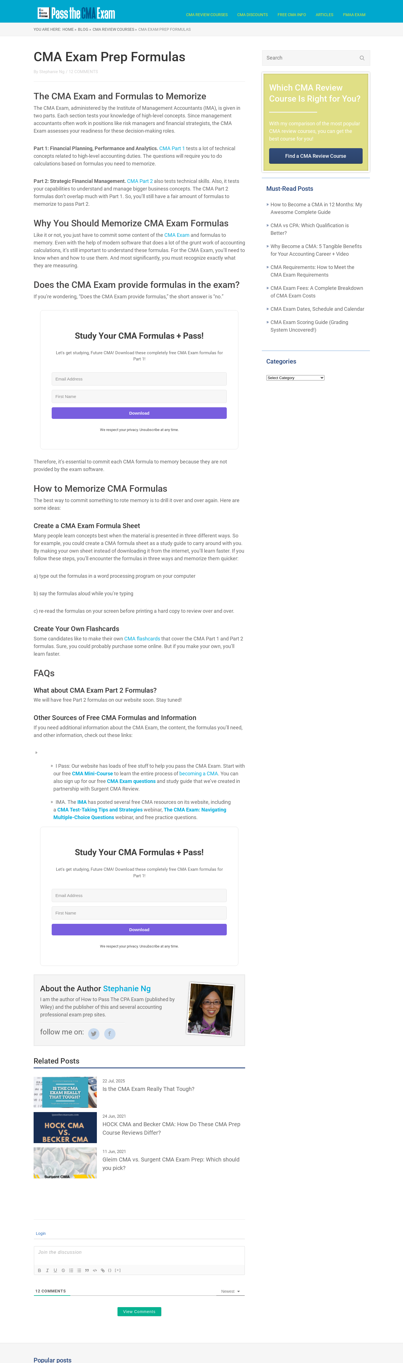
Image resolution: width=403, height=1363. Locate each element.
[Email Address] (139, 379)
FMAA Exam (354, 14)
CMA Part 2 (139, 181)
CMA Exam (176, 235)
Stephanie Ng (51, 71)
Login (40, 1233)
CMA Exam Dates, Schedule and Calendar (317, 309)
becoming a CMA (198, 773)
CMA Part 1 (171, 148)
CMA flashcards (142, 639)
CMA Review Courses (207, 14)
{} (110, 1270)
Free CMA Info (292, 14)
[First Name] (139, 396)
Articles (324, 14)
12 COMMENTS (83, 71)
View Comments (139, 1311)
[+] (118, 1270)
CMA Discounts (252, 14)
